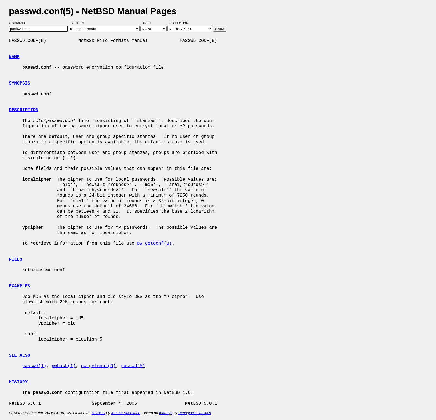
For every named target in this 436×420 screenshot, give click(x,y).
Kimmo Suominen (125, 413)
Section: (79, 23)
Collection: (179, 23)
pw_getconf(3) (154, 243)
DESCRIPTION (23, 110)
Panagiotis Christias (194, 413)
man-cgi (165, 413)
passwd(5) (133, 366)
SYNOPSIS (19, 83)
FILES (15, 260)
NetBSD (98, 413)
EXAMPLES (19, 286)
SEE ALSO (19, 355)
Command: (19, 23)
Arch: (149, 23)
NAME (14, 57)
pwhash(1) (64, 366)
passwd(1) (34, 366)
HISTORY (18, 382)
